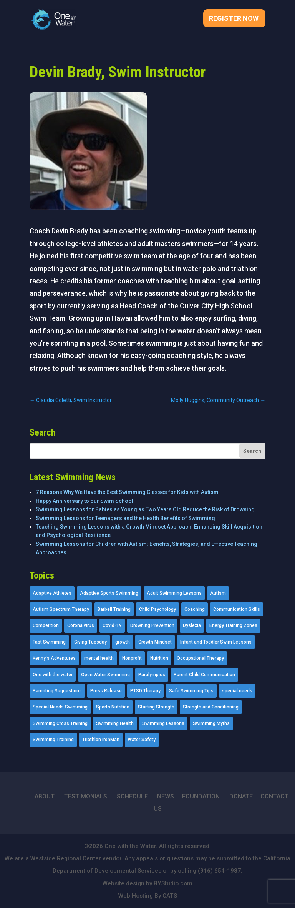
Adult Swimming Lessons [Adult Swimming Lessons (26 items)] (174, 593)
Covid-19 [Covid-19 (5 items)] (112, 625)
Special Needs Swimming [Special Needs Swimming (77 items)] (60, 707)
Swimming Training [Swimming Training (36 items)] (53, 739)
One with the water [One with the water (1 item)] (53, 674)
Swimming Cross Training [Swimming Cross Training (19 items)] (60, 723)
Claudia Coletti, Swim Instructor (71, 400)
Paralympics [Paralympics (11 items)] (151, 674)
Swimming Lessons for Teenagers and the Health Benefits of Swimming (125, 518)
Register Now (234, 19)
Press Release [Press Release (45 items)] (106, 690)
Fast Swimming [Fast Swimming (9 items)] (49, 642)
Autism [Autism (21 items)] (218, 593)
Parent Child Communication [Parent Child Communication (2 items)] (204, 674)
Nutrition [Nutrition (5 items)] (159, 658)
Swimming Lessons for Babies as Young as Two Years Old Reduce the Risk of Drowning (145, 509)
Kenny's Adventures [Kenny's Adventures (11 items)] (54, 658)
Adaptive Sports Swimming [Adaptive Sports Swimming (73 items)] (109, 593)
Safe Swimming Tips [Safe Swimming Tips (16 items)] (191, 690)
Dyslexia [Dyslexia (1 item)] (192, 625)
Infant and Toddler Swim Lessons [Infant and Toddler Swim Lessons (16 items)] (216, 642)
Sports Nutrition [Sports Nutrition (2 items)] (112, 707)
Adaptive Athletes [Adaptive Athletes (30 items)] (52, 593)
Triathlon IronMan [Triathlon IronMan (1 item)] (100, 739)
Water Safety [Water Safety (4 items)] (142, 739)
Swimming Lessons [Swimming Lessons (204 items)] (163, 723)
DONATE (241, 796)
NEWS (165, 796)
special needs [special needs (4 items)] (237, 690)
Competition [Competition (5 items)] (46, 625)
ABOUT (45, 796)
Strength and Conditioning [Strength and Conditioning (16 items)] (211, 707)
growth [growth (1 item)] (122, 642)
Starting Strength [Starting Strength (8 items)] (156, 707)
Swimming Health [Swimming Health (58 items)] (115, 723)
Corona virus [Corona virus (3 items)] (80, 625)
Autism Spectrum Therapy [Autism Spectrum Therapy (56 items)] (61, 609)
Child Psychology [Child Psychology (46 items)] (157, 609)
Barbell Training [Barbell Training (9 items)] (114, 609)
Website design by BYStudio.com (147, 883)
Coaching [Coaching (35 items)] (194, 609)
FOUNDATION (201, 796)
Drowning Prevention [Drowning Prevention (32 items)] (152, 625)
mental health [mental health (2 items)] (99, 658)
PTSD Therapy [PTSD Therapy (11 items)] (145, 690)
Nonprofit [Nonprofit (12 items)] (132, 658)
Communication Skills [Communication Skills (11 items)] (236, 609)
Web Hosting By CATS (147, 895)
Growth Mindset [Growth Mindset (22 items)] (155, 642)
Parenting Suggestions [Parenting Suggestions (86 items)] (57, 690)
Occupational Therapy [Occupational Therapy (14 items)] (200, 658)
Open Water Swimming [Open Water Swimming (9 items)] (105, 674)
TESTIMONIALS (85, 796)
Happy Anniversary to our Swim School (84, 501)
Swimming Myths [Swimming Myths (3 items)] (211, 723)
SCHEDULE (132, 796)
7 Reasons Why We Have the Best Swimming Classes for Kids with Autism (127, 492)
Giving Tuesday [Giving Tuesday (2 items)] (90, 642)
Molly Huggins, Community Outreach (218, 400)
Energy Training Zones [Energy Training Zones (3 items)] (233, 625)
